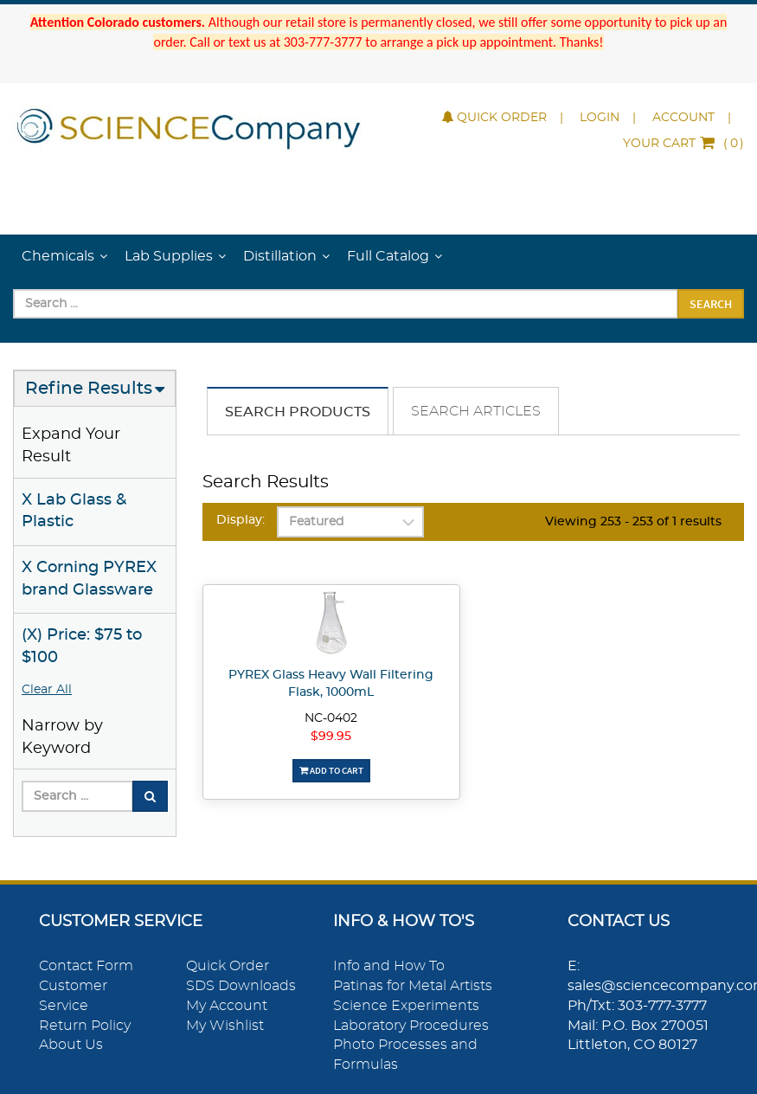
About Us (71, 1045)
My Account (226, 1006)
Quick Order (494, 118)
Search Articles (476, 411)
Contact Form (86, 966)
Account (683, 118)
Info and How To (389, 966)
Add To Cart (331, 770)
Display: (240, 520)
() (683, 143)
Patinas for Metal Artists (412, 986)
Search (711, 304)
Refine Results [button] (88, 388)
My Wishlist (225, 1026)
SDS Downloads (241, 986)
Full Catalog (388, 256)
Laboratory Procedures (411, 1026)
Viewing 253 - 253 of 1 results (633, 522)
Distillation (280, 256)
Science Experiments (406, 1006)
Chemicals (58, 256)
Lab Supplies (169, 256)
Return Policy (85, 1026)
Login (599, 118)
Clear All (47, 690)
